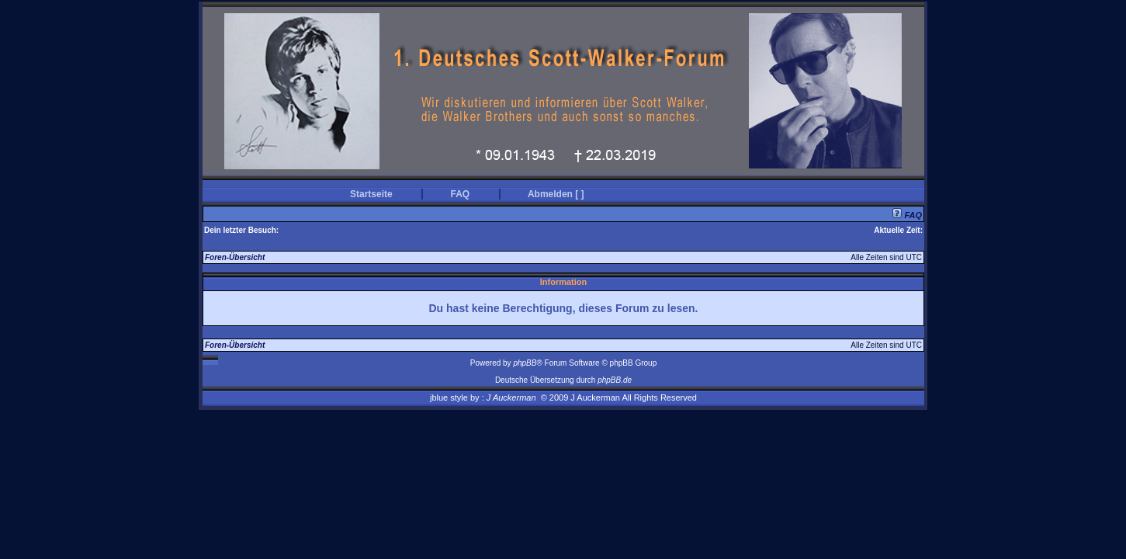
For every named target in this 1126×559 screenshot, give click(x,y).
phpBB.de (615, 380)
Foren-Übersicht (235, 257)
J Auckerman (511, 397)
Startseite (371, 194)
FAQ (459, 194)
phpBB (524, 363)
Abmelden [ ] (556, 194)
